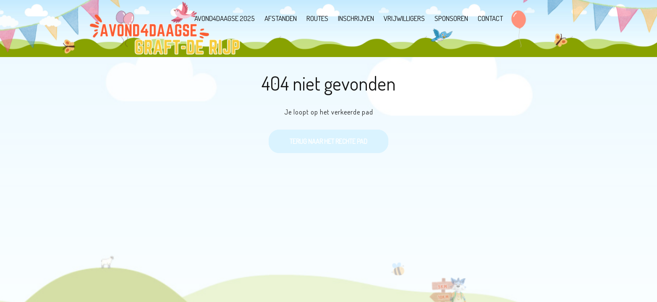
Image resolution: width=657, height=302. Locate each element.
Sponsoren (451, 18)
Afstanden (280, 18)
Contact (490, 18)
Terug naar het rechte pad (318, 138)
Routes (317, 18)
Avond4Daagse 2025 (224, 18)
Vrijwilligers (404, 18)
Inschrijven (356, 18)
